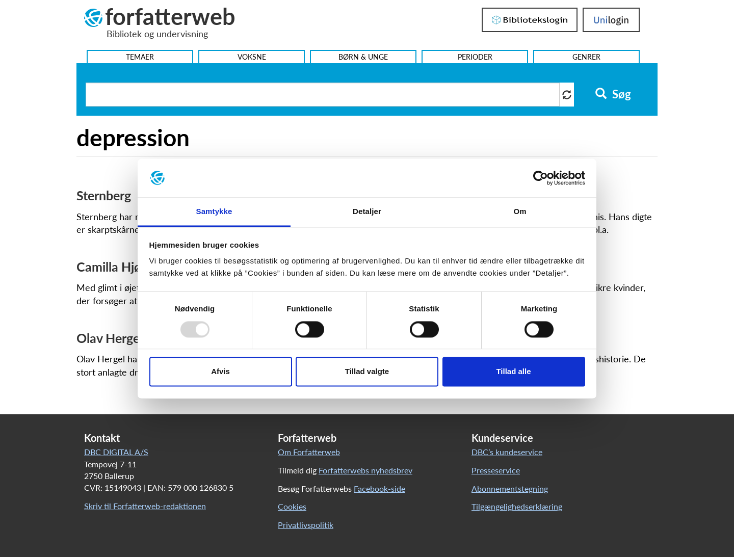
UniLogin (611, 19)
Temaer (140, 56)
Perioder (475, 56)
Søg (613, 94)
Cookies (292, 506)
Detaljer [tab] (367, 211)
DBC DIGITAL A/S (116, 452)
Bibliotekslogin (530, 19)
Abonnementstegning (509, 488)
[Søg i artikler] (323, 95)
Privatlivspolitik (305, 524)
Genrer (586, 56)
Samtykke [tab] (214, 211)
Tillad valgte (367, 371)
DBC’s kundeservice (506, 452)
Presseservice (495, 470)
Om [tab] (519, 211)
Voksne (252, 56)
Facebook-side (379, 488)
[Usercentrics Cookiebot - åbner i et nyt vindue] (540, 177)
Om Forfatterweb (309, 452)
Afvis (220, 371)
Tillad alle (513, 371)
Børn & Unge (363, 56)
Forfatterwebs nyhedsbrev (365, 470)
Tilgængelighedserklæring (516, 506)
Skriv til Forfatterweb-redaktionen (145, 506)
